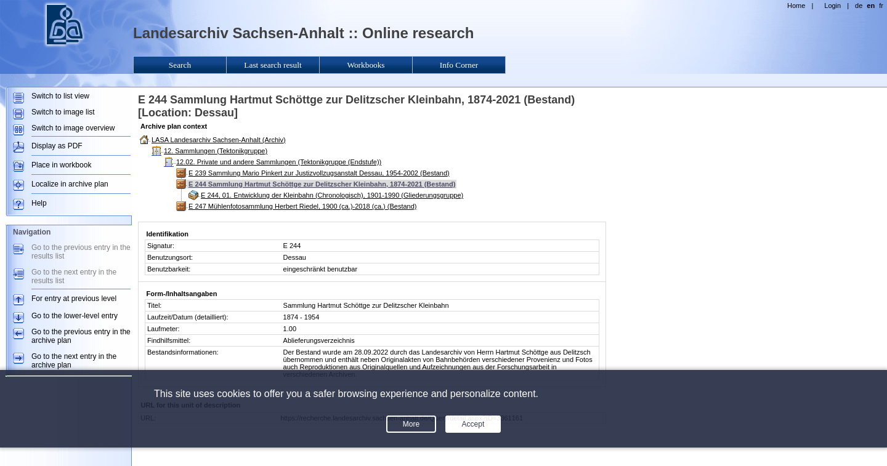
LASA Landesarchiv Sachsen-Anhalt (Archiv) (219, 139)
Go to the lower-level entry (74, 315)
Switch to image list (63, 112)
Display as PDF (57, 146)
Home (796, 5)
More (411, 424)
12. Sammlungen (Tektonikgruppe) (215, 151)
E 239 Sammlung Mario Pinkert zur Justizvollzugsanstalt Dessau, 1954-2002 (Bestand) (319, 173)
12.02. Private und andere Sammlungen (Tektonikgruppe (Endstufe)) (278, 162)
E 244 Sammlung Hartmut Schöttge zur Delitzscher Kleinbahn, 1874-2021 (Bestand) (321, 184)
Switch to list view (60, 96)
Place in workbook (61, 165)
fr (881, 5)
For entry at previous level (73, 298)
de (858, 5)
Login (832, 5)
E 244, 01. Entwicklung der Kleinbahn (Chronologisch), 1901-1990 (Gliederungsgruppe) (332, 195)
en (871, 5)
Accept (473, 424)
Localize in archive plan (69, 184)
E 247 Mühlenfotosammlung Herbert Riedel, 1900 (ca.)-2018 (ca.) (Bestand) (302, 206)
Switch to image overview (73, 128)
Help (39, 203)
